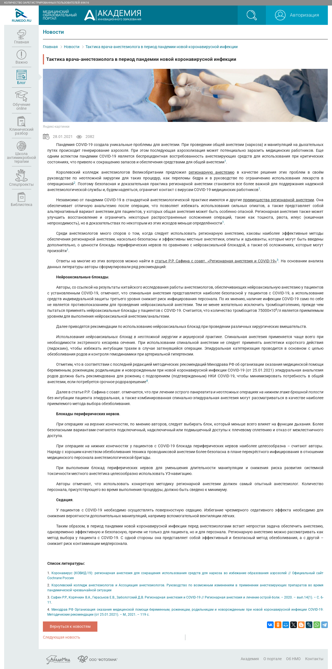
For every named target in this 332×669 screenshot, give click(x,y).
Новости (71, 47)
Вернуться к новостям (70, 626)
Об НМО (293, 659)
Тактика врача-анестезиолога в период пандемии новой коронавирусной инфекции (161, 47)
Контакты (314, 659)
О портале (272, 659)
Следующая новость (61, 637)
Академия (250, 659)
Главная (50, 47)
